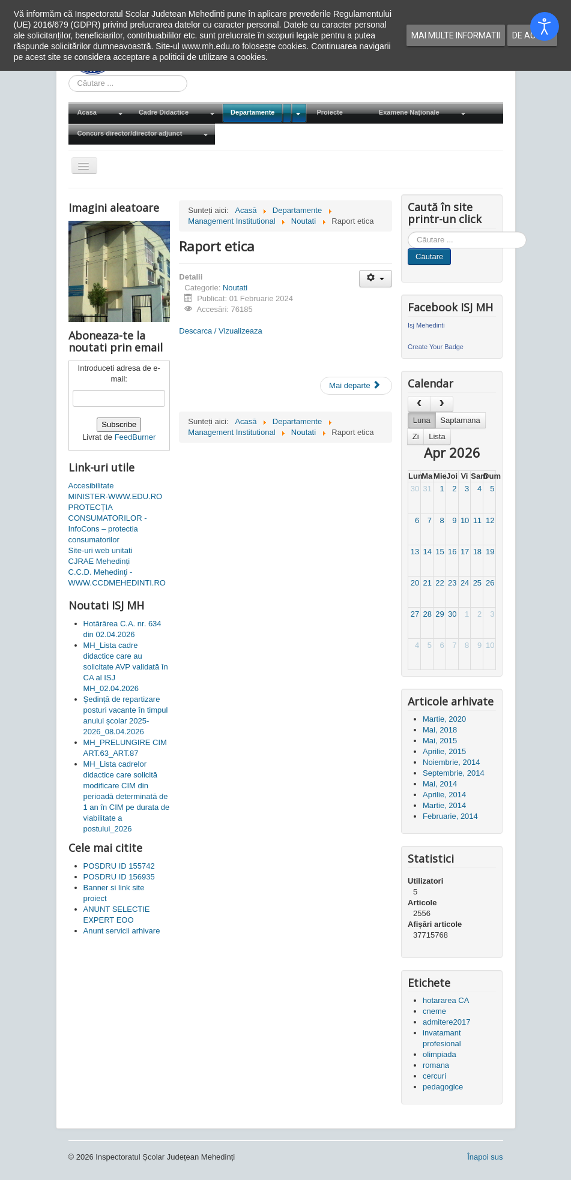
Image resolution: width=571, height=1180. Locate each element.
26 (490, 582)
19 (490, 551)
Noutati (235, 287)
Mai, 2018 (440, 729)
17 (465, 551)
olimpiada (439, 1054)
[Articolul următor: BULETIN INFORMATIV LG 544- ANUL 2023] (356, 386)
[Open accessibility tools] (544, 26)
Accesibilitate (91, 485)
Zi (415, 436)
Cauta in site (68, 75)
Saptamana (460, 420)
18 (477, 551)
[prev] (419, 404)
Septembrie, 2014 (454, 772)
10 (465, 520)
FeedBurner (135, 437)
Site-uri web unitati (100, 550)
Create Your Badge (436, 346)
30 (415, 488)
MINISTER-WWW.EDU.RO (115, 496)
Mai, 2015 (440, 740)
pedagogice (443, 1086)
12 (490, 520)
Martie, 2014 (444, 805)
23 (452, 582)
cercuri (434, 1075)
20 (415, 582)
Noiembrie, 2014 (451, 762)
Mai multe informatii (455, 35)
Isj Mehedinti (426, 325)
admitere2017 (447, 1021)
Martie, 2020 (444, 718)
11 (477, 520)
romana (436, 1065)
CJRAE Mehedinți (99, 561)
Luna (422, 420)
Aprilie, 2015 (444, 751)
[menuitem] (99, 113)
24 (465, 582)
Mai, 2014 (440, 783)
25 (477, 582)
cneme (434, 1011)
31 (427, 488)
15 (439, 551)
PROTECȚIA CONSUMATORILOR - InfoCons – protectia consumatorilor (107, 523)
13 (415, 551)
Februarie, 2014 (450, 816)
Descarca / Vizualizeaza (220, 330)
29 (439, 613)
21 (427, 582)
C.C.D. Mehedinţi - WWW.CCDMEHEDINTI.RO (117, 577)
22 (439, 582)
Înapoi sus (485, 1156)
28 (427, 613)
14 (427, 551)
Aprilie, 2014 (444, 794)
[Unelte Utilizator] (375, 278)
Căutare (429, 256)
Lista (437, 436)
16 (452, 551)
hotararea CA (446, 1000)
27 (415, 613)
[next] (441, 404)
